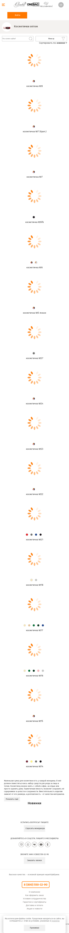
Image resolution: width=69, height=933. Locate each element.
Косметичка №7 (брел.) (34, 131)
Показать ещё (12, 799)
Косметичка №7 (34, 177)
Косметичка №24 (34, 403)
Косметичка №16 (34, 675)
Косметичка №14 (34, 766)
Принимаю (34, 928)
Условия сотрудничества (34, 898)
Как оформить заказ (34, 895)
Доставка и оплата (34, 905)
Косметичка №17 (34, 630)
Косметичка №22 (34, 494)
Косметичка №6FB (34, 222)
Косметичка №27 (34, 358)
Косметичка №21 (34, 539)
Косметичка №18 (34, 585)
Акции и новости (34, 908)
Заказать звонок (34, 860)
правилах (55, 921)
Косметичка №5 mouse (34, 313)
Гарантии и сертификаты (34, 902)
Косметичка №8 (34, 86)
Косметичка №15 (34, 721)
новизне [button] (62, 43)
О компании (34, 892)
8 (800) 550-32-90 (41, 854)
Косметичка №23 (34, 449)
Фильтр (56, 38)
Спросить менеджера (35, 828)
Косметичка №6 (34, 267)
